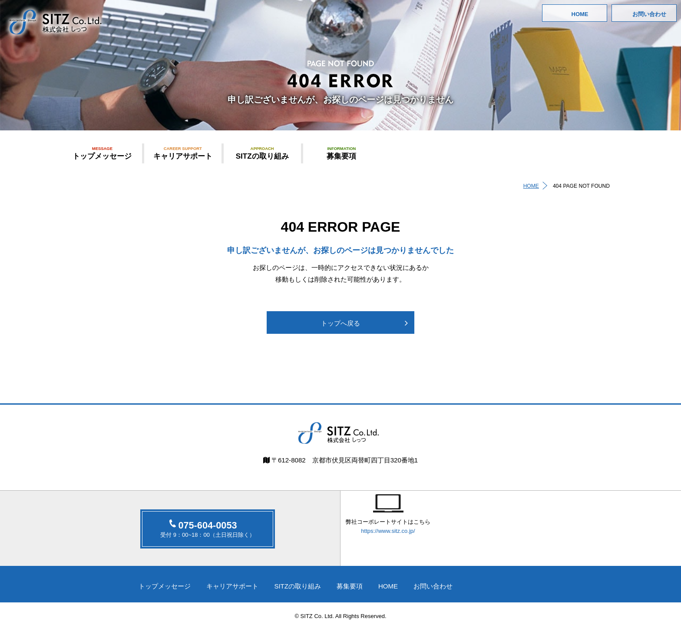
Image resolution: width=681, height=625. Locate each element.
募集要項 (341, 153)
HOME (580, 14)
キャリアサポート (182, 153)
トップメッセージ (102, 153)
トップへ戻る (340, 324)
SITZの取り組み (262, 153)
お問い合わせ (649, 14)
